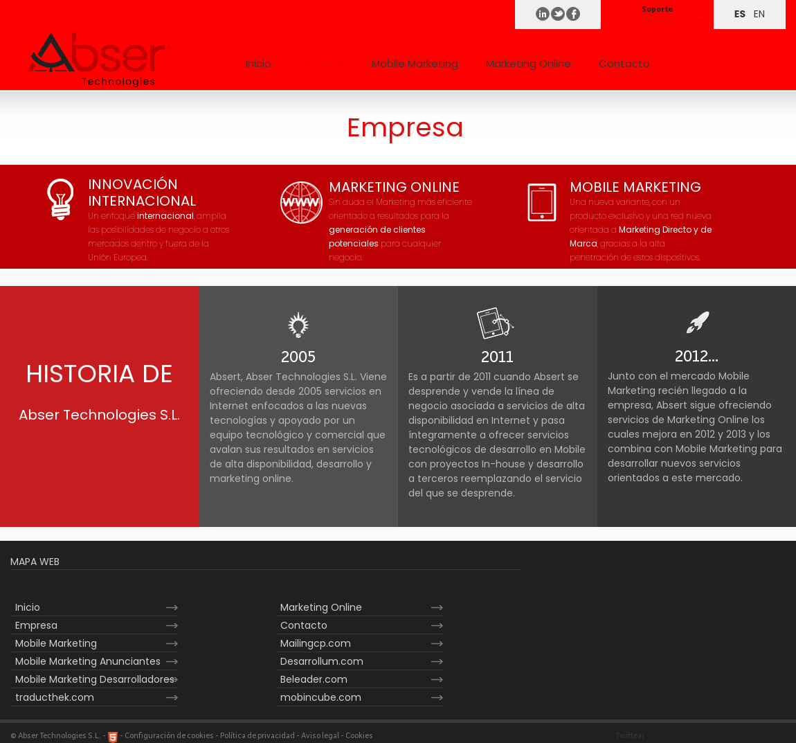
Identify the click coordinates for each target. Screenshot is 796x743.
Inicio (258, 63)
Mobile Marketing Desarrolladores (94, 679)
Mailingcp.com (315, 643)
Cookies (359, 736)
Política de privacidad (257, 736)
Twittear (629, 736)
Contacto (624, 63)
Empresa (321, 63)
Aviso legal (320, 736)
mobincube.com (320, 697)
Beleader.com (313, 679)
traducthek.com (54, 697)
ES (739, 14)
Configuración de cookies (169, 736)
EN (759, 14)
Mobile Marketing (415, 63)
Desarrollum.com (321, 661)
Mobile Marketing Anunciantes (88, 661)
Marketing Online (528, 63)
